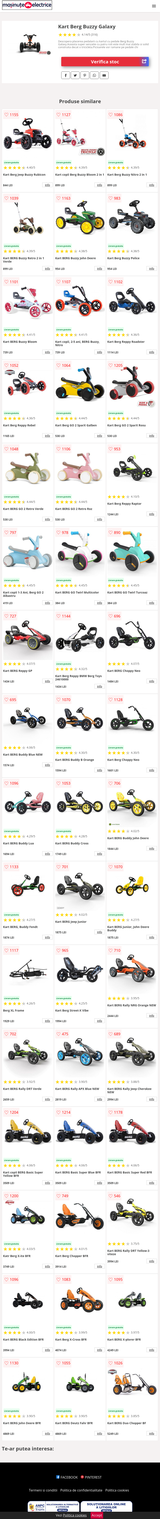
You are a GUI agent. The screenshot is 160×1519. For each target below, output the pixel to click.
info (47, 185)
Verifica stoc (120, 61)
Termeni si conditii (43, 1490)
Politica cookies (117, 1490)
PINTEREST (91, 1477)
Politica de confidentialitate (81, 1490)
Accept (97, 1515)
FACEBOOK (67, 1477)
